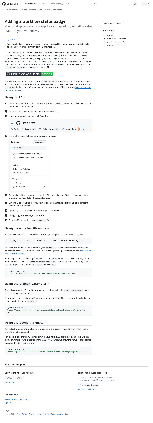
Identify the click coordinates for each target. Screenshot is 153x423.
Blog (66, 414)
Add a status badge (54, 10)
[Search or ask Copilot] (73, 4)
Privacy (32, 414)
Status (39, 414)
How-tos (23, 10)
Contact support (12, 403)
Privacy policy (9, 382)
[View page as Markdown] (113, 23)
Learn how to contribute (86, 389)
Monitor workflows (36, 10)
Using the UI (15, 97)
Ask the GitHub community (17, 399)
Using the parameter (27, 284)
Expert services (57, 414)
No (19, 378)
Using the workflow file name (27, 228)
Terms (24, 414)
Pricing (46, 414)
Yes (9, 378)
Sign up (146, 4)
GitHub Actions (12, 10)
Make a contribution (89, 385)
